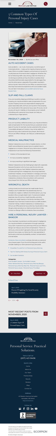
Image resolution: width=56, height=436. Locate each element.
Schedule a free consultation (17, 240)
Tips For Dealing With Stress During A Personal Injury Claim (28, 251)
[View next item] (17, 300)
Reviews (28, 382)
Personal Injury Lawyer (15, 268)
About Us (28, 369)
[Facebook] (24, 408)
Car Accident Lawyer (29, 261)
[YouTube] (36, 408)
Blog (28, 385)
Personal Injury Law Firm (37, 266)
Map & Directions (28, 400)
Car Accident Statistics (17, 255)
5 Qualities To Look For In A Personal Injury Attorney (26, 248)
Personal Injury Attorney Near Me (18, 266)
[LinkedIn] (32, 408)
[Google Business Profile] (20, 408)
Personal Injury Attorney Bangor (33, 263)
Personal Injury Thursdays (31, 268)
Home (28, 366)
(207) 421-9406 (28, 358)
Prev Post (15, 273)
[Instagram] (28, 408)
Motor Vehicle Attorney (15, 263)
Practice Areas (28, 375)
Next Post (40, 273)
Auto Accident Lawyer (15, 261)
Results (28, 379)
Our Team (28, 372)
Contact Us (28, 388)
